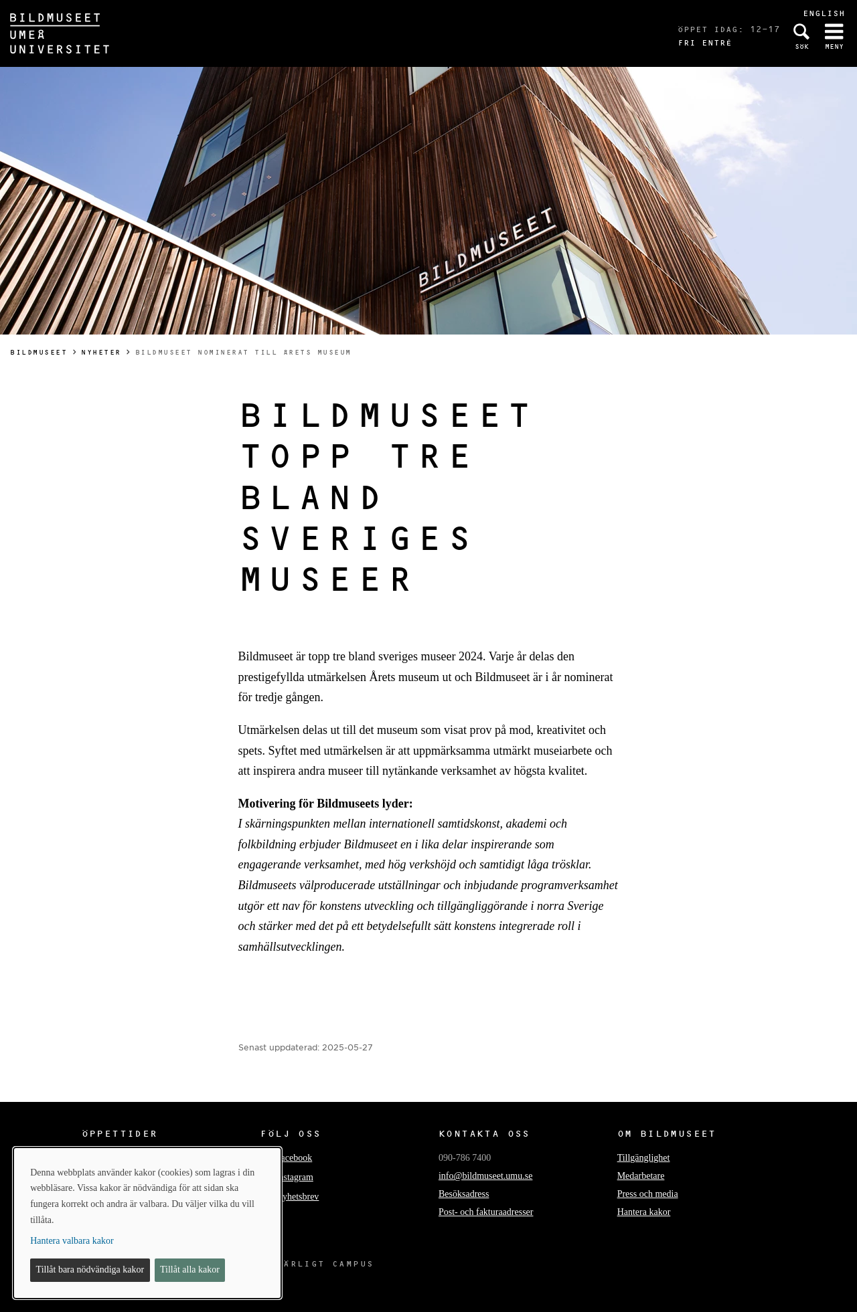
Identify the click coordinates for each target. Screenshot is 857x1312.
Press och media (647, 1194)
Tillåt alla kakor (190, 1269)
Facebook (294, 1158)
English (824, 13)
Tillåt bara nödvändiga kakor (90, 1269)
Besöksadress (464, 1194)
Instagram (294, 1177)
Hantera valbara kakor (71, 1241)
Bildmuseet (38, 352)
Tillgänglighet (643, 1158)
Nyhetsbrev (297, 1197)
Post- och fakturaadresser (486, 1212)
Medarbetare (641, 1176)
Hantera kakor (644, 1212)
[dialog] (147, 1223)
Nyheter (101, 352)
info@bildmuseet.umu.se (485, 1176)
